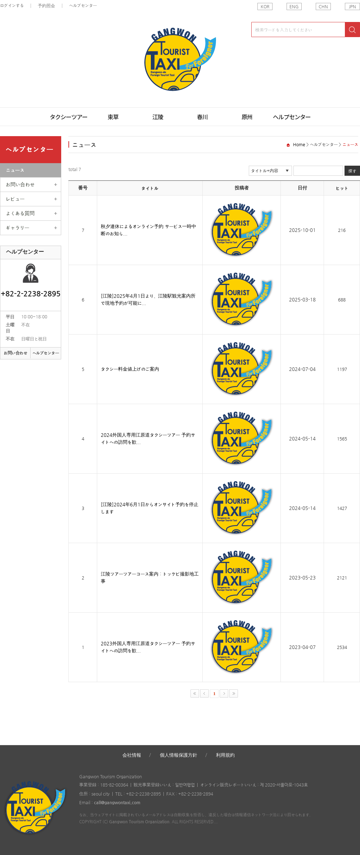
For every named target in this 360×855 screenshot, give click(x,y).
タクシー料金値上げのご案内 (130, 369)
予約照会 (46, 5)
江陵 (157, 116)
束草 (113, 116)
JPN (352, 6)
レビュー (15, 199)
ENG (294, 6)
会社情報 (131, 755)
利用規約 (225, 755)
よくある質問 (20, 213)
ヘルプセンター (83, 5)
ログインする (12, 5)
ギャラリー (17, 227)
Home (299, 144)
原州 (247, 116)
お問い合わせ (20, 184)
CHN (323, 6)
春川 (202, 116)
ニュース (15, 170)
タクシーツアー (68, 116)
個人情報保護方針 (178, 755)
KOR (265, 6)
